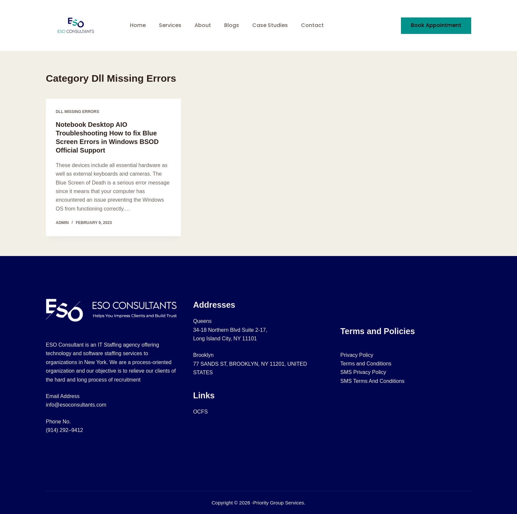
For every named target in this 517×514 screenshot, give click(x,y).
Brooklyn (203, 355)
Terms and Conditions (365, 363)
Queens (202, 321)
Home (138, 25)
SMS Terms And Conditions (372, 381)
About (203, 25)
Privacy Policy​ (356, 355)
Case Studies (270, 25)
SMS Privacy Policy (363, 372)
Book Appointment (436, 25)
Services (170, 25)
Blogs (231, 25)
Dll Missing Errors (77, 111)
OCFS (200, 411)
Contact (312, 25)
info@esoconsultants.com (76, 405)
